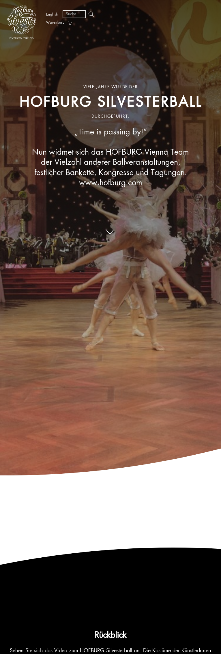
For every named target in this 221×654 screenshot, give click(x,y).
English (52, 14)
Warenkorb (55, 23)
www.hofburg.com (110, 183)
